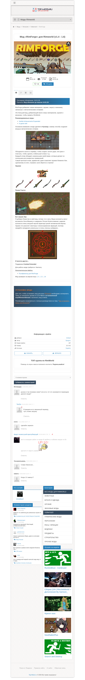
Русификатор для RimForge (28, 273)
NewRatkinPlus (51, 635)
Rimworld (48, 293)
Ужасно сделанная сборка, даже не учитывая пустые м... (26, 536)
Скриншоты (30, 92)
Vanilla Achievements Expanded (29, 121)
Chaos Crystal (19, 528)
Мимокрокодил (21, 520)
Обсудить (47, 84)
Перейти (68, 348)
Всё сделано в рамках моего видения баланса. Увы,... (26, 548)
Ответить (24, 399)
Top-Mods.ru (33, 675)
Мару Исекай (19, 539)
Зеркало (56, 353)
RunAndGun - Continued (55, 568)
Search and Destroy (53, 656)
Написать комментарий (25, 382)
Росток (19, 543)
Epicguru (68, 340)
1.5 (41, 277)
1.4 (38, 277)
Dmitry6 (68, 338)
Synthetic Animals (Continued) (23, 563)
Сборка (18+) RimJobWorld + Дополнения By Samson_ (58, 590)
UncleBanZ (20, 499)
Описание (16, 92)
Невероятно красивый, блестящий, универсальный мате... (23, 525)
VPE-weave (19, 551)
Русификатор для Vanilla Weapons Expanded (28, 516)
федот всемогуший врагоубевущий (26, 434)
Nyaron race (50, 613)
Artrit (18, 555)
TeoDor (19, 404)
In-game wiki (23, 123)
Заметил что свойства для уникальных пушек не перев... (27, 513)
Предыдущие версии (25, 92)
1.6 (45, 277)
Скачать (28, 353)
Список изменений (21, 92)
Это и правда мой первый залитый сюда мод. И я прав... (27, 560)
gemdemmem (20, 532)
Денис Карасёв (21, 508)
